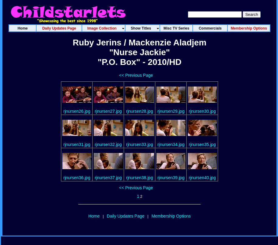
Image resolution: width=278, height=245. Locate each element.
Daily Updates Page (126, 216)
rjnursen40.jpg (202, 177)
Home (94, 216)
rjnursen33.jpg (139, 144)
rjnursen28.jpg (139, 111)
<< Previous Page (136, 75)
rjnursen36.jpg (76, 177)
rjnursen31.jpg (76, 144)
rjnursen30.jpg (202, 111)
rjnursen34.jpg (171, 144)
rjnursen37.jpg (108, 177)
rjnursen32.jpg (108, 144)
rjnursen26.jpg (76, 111)
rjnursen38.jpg (139, 177)
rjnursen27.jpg (108, 111)
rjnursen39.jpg (171, 177)
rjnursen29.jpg (171, 111)
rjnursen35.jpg (202, 144)
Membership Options (171, 216)
